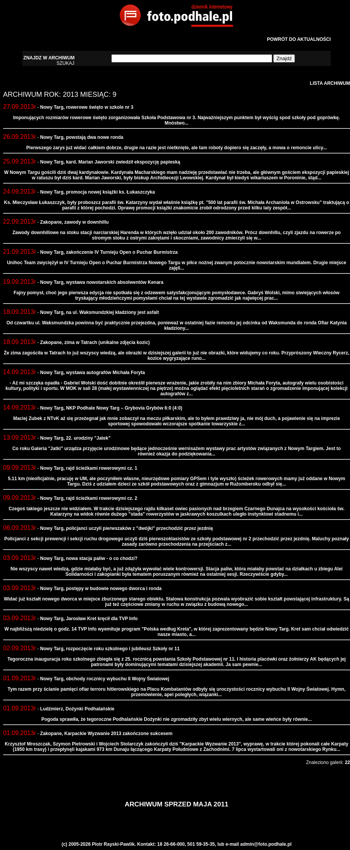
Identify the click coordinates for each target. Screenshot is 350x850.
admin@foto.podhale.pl (265, 844)
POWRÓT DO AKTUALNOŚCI (299, 39)
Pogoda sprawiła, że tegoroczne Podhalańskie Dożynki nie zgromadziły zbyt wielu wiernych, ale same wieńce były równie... (176, 719)
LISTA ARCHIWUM (330, 83)
